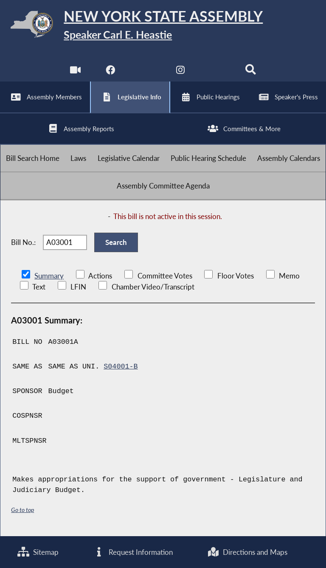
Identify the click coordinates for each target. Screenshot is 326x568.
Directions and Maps (247, 552)
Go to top (22, 509)
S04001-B (121, 366)
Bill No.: (23, 242)
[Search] (250, 72)
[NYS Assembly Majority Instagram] (180, 72)
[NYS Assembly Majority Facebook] (110, 72)
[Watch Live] (75, 72)
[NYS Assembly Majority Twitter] (145, 72)
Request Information (133, 552)
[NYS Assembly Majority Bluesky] (215, 72)
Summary (49, 275)
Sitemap (38, 552)
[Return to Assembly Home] (163, 25)
